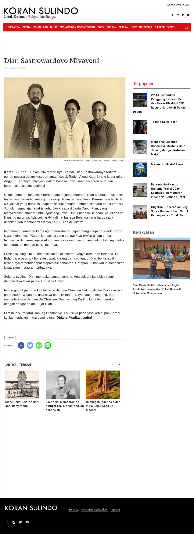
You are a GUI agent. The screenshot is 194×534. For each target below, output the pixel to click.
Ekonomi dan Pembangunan (77, 27)
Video (170, 27)
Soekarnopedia (142, 27)
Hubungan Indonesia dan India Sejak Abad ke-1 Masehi (103, 406)
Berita (27, 27)
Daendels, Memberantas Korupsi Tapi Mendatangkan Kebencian (65, 406)
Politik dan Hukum (45, 27)
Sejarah (124, 27)
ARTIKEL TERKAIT (19, 365)
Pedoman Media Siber (94, 509)
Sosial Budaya (107, 27)
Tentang (115, 509)
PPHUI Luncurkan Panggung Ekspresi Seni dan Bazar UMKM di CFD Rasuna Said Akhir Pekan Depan (159, 103)
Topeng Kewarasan (164, 122)
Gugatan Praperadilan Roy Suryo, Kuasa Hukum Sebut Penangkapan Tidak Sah (169, 211)
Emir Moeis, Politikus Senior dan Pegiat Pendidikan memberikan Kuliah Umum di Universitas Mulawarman (157, 289)
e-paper (160, 27)
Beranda (14, 27)
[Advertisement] (64, 457)
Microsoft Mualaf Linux (167, 164)
